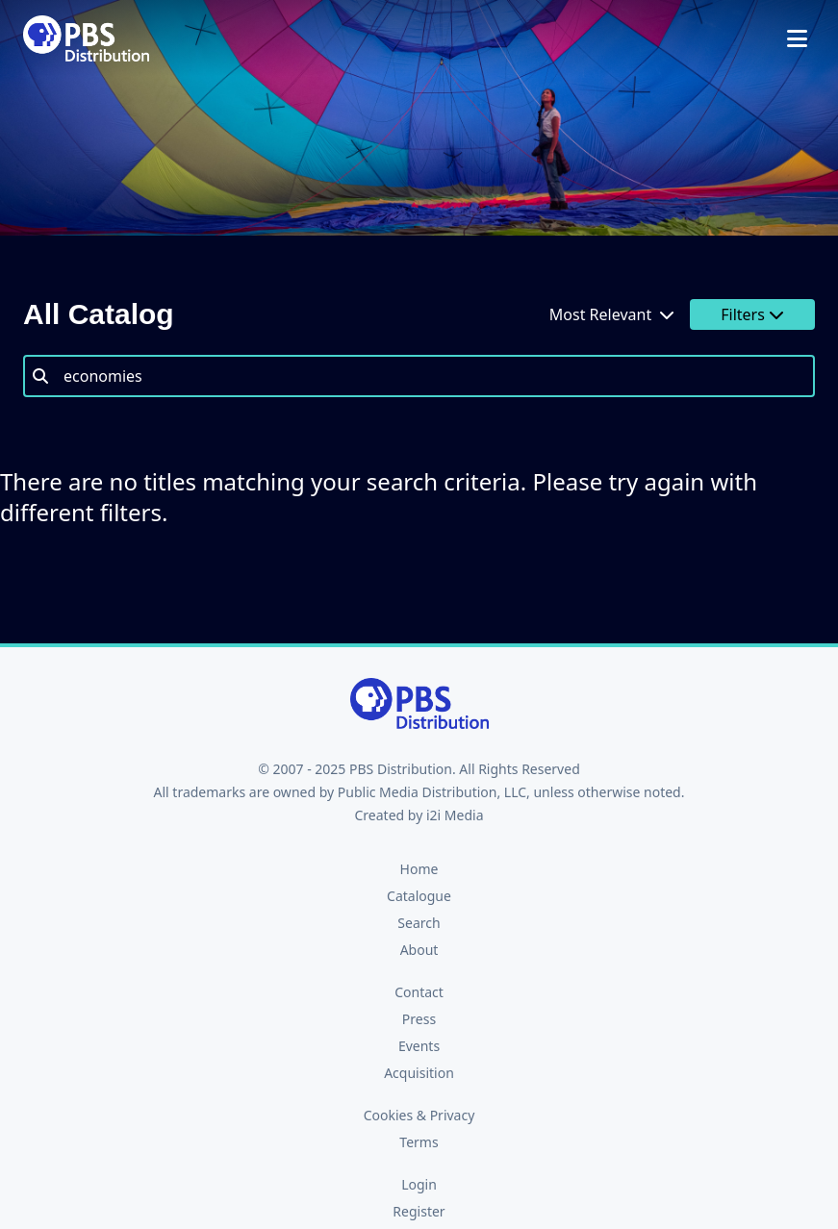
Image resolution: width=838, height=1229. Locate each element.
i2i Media (455, 815)
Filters (752, 314)
